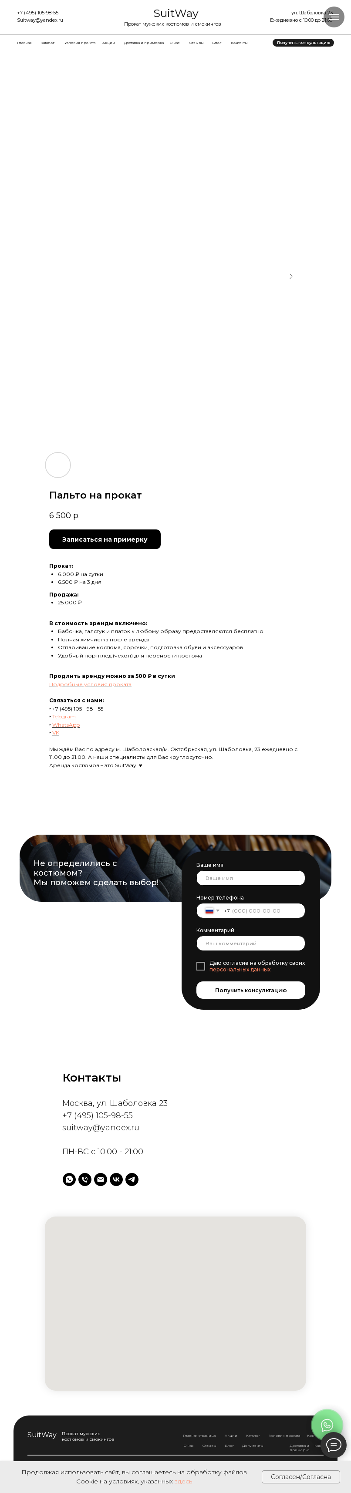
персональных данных (239, 969)
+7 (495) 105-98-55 (37, 13)
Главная (24, 42)
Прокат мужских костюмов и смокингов (172, 24)
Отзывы (196, 42)
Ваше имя (209, 865)
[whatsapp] (69, 1179)
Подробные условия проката (90, 684)
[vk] (116, 1179)
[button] (303, 43)
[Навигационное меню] (334, 17)
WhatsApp (66, 724)
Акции (108, 42)
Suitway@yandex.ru (40, 20)
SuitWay (176, 13)
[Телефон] (84, 1179)
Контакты (239, 42)
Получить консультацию (251, 990)
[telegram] (131, 1179)
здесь (183, 1481)
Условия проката (79, 42)
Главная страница (199, 1435)
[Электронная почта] (100, 1179)
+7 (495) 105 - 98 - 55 (77, 708)
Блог (216, 42)
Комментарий (215, 930)
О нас (174, 42)
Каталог (47, 42)
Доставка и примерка (144, 42)
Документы (252, 1445)
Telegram (64, 716)
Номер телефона (220, 897)
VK (55, 732)
